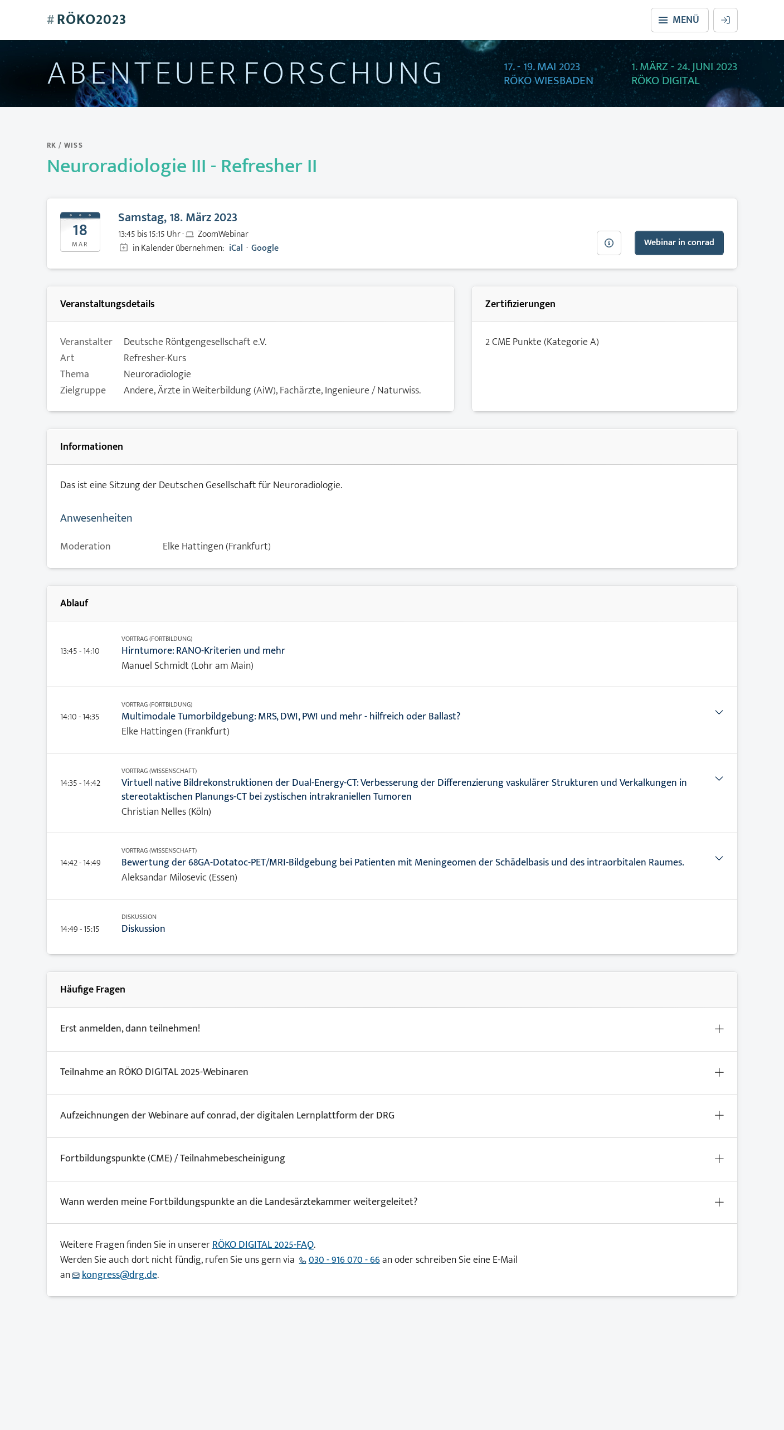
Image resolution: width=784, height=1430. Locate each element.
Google (265, 248)
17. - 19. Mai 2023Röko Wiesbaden (548, 74)
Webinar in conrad (679, 242)
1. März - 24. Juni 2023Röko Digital (684, 74)
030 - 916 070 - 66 (344, 1260)
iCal (236, 248)
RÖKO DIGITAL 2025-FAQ (263, 1245)
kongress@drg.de (119, 1275)
